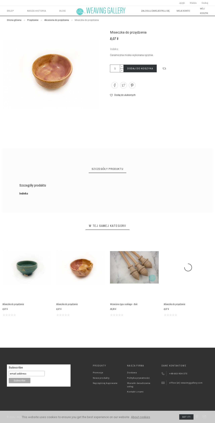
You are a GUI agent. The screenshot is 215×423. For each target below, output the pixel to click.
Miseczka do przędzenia (13, 304)
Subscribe (16, 367)
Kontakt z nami (135, 391)
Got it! (186, 417)
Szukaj (205, 3)
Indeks (23, 193)
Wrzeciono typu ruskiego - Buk (123, 304)
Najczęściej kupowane (105, 383)
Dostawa (132, 372)
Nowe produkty (101, 378)
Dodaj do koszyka (140, 68)
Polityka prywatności (138, 378)
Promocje (98, 372)
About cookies (140, 417)
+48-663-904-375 (178, 373)
